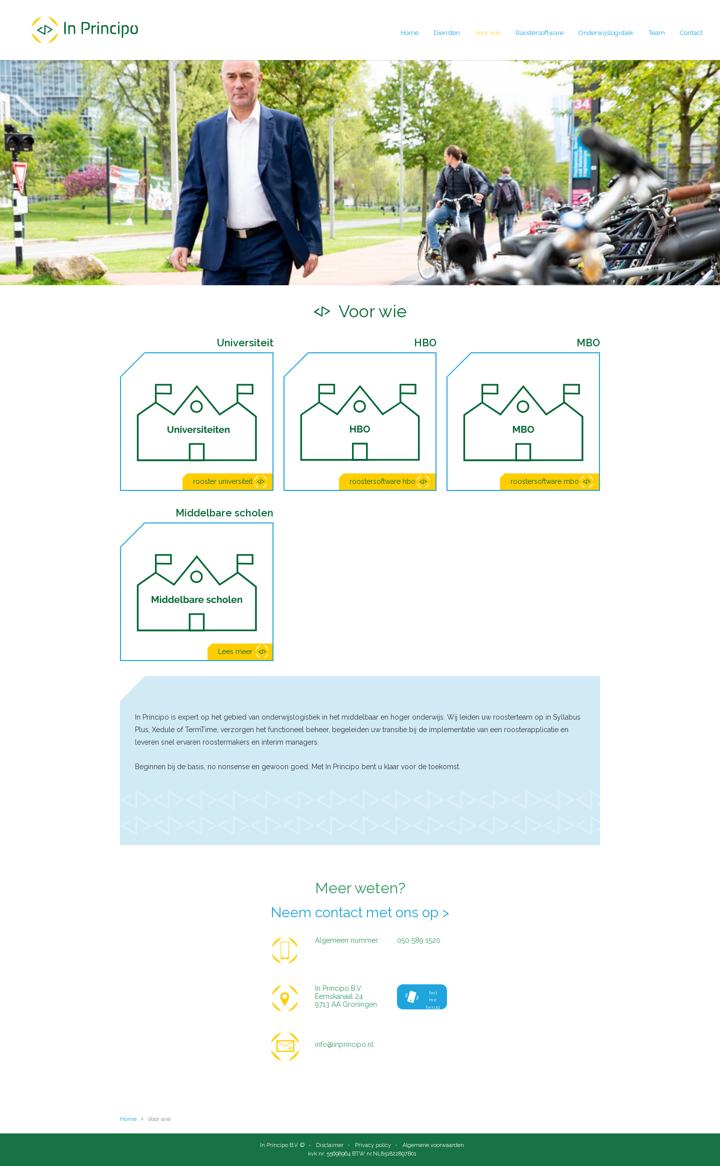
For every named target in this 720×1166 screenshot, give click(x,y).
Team (656, 33)
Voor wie (487, 33)
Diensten (447, 33)
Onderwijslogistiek (606, 33)
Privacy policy (373, 1145)
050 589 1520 (418, 940)
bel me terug (422, 999)
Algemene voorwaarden (433, 1145)
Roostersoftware (540, 33)
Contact (691, 33)
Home (409, 33)
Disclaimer (330, 1145)
